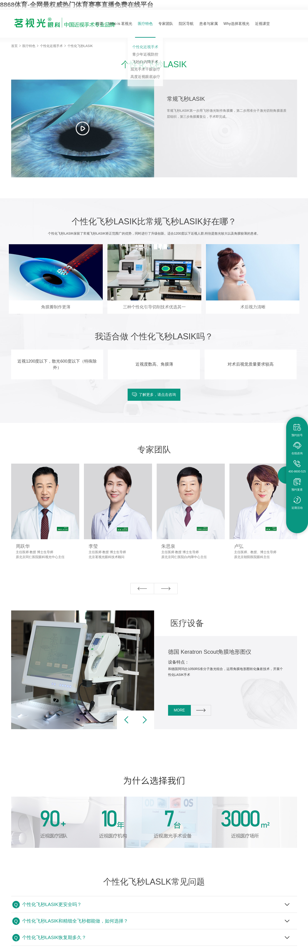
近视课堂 (262, 24)
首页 (99, 24)
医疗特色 (145, 24)
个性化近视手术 (51, 46)
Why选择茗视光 (236, 24)
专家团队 (165, 24)
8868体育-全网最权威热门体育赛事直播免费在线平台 (76, 4)
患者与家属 (208, 24)
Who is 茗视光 (120, 24)
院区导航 (186, 24)
